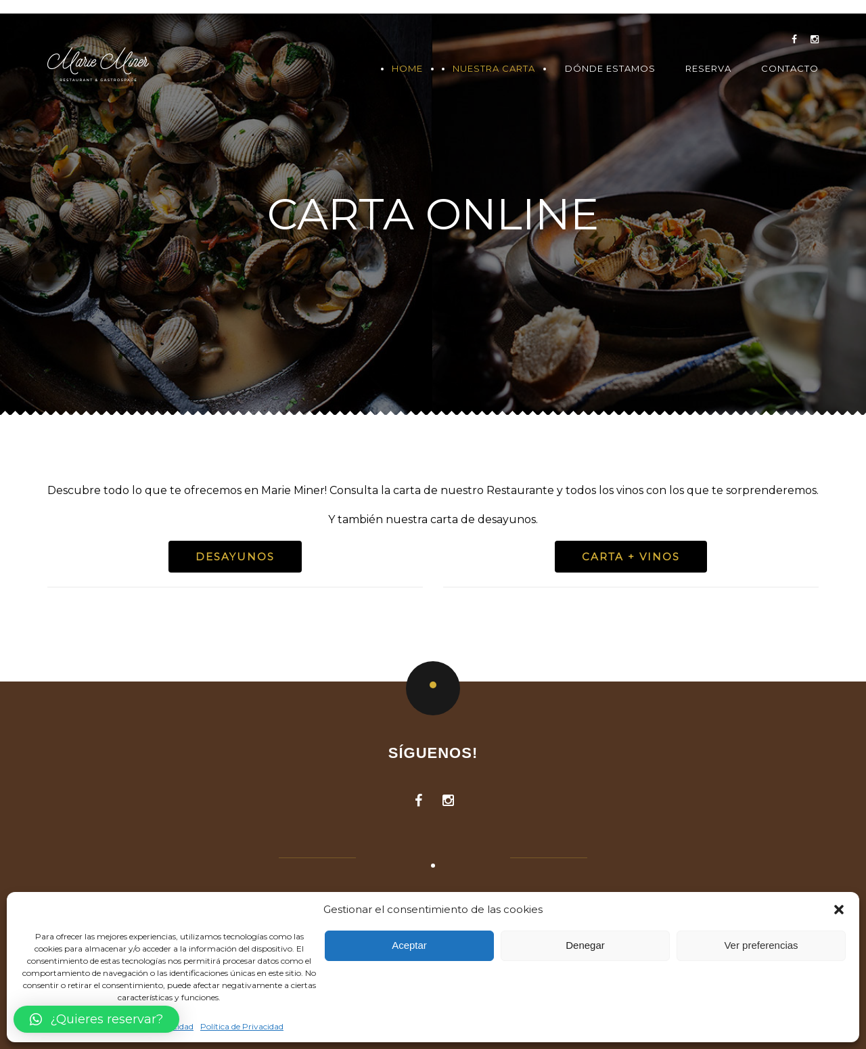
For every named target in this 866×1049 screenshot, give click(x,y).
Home (407, 68)
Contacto (790, 68)
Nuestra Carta (494, 68)
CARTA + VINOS (631, 556)
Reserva (708, 68)
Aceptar (409, 945)
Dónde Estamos (610, 68)
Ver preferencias (761, 945)
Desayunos (235, 556)
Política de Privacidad (241, 1026)
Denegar (585, 945)
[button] (839, 909)
